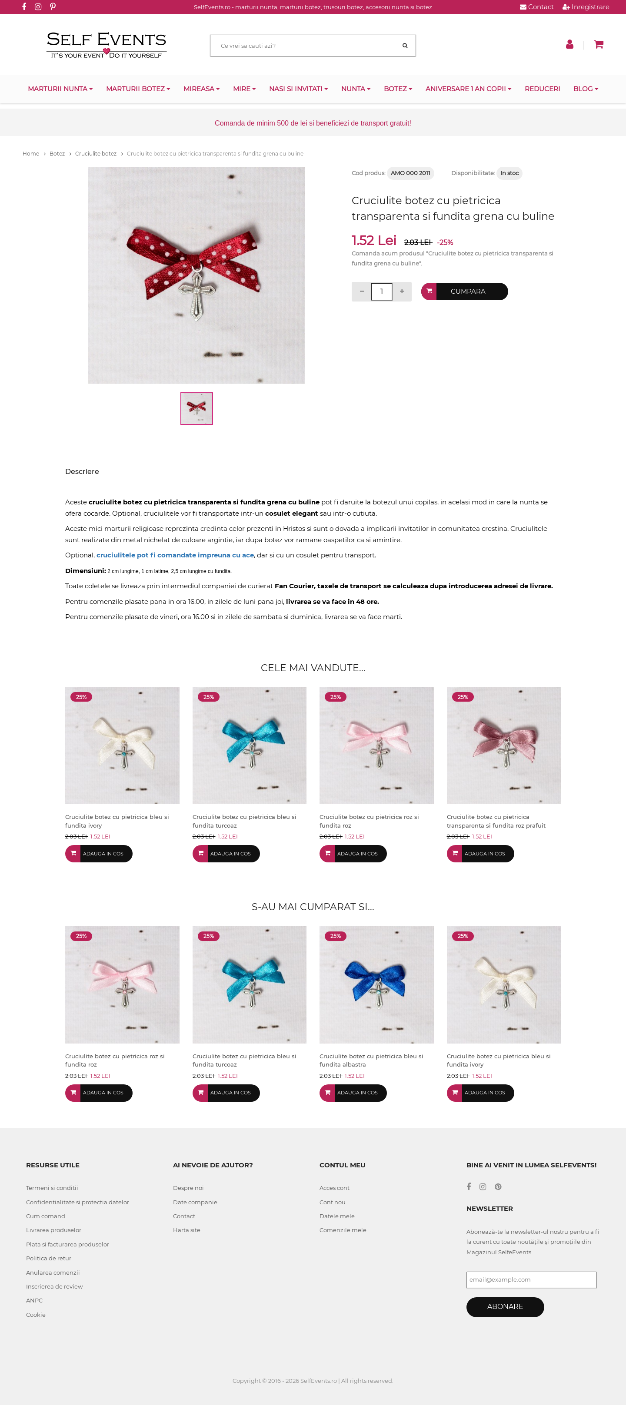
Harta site (186, 1229)
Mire (244, 89)
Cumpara (468, 291)
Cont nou (333, 1202)
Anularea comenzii (53, 1272)
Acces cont (335, 1187)
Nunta (356, 89)
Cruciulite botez (99, 153)
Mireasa (201, 89)
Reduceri (542, 89)
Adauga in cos (103, 854)
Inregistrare (586, 7)
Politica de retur (48, 1258)
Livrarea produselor (53, 1229)
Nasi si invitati (298, 89)
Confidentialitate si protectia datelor (77, 1202)
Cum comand (45, 1216)
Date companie (195, 1202)
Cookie (36, 1314)
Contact (537, 7)
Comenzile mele (343, 1229)
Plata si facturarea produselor (67, 1244)
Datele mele (337, 1216)
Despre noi (188, 1187)
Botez (398, 89)
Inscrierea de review (54, 1286)
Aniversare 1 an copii (469, 89)
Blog (586, 89)
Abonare (505, 1306)
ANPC (34, 1300)
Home (34, 153)
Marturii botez (138, 89)
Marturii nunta (60, 89)
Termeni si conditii (52, 1187)
